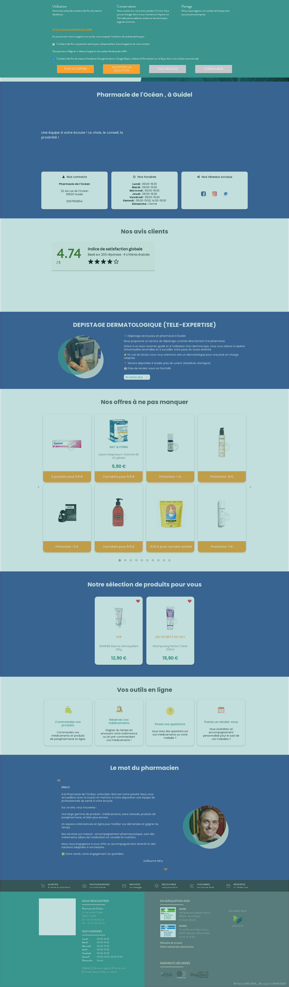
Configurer (213, 69)
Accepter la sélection (121, 69)
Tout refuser (167, 69)
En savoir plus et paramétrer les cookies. (72, 29)
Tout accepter (75, 69)
